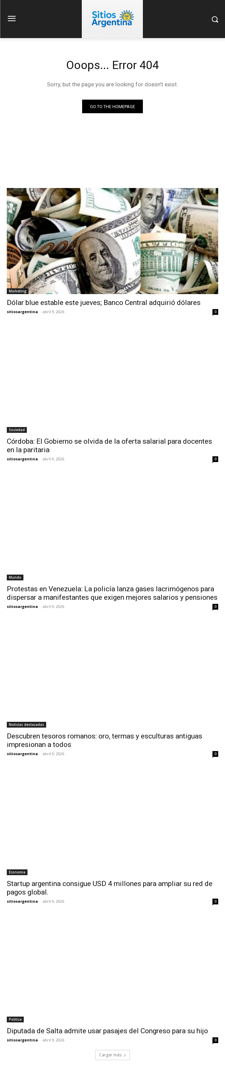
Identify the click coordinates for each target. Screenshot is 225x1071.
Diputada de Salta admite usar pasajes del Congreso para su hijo (107, 1031)
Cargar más (112, 1055)
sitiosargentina (22, 311)
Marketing (17, 291)
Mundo (15, 577)
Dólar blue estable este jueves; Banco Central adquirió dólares (104, 303)
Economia (17, 872)
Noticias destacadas (26, 724)
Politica (15, 1019)
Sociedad (17, 429)
